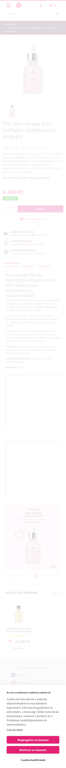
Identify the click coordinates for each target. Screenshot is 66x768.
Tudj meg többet (15, 729)
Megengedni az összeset (33, 740)
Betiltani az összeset (33, 750)
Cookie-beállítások (33, 760)
